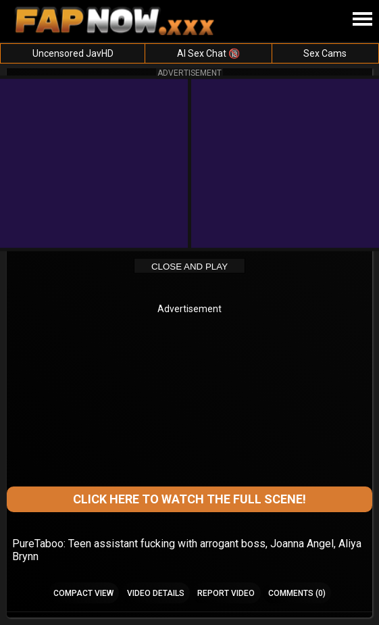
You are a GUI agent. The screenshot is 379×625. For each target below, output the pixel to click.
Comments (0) (297, 593)
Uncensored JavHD (72, 53)
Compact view (83, 593)
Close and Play (189, 266)
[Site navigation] (362, 19)
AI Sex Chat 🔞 (208, 53)
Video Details (155, 593)
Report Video (226, 593)
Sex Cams (325, 53)
